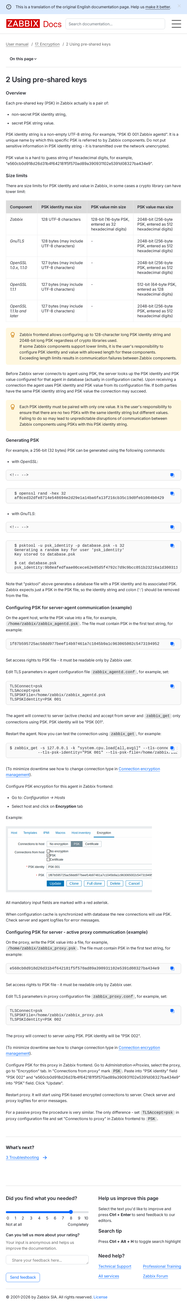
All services (108, 1276)
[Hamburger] (176, 24)
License (100, 1297)
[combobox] (116, 24)
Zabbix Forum (155, 1276)
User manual (17, 44)
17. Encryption (47, 44)
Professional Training (162, 1266)
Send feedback (23, 1277)
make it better (157, 6)
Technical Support (114, 1266)
